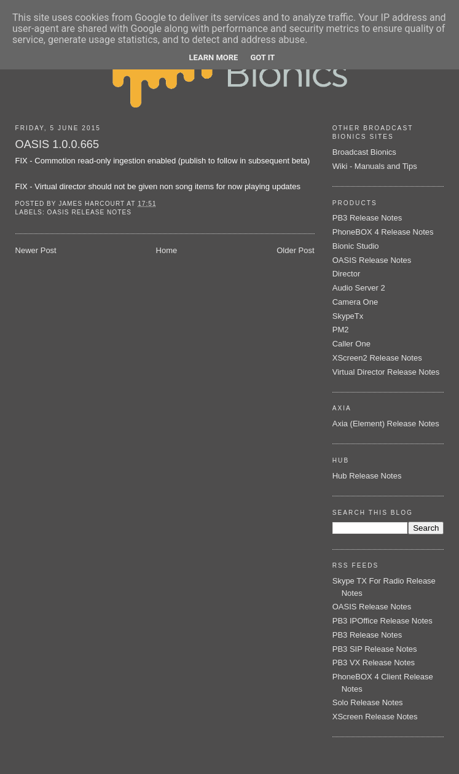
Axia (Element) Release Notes (385, 423)
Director (346, 273)
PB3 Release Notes (367, 217)
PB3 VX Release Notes (373, 662)
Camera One (355, 302)
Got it (262, 57)
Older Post (295, 250)
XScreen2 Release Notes (377, 357)
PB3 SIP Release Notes (374, 649)
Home (167, 250)
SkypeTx (348, 316)
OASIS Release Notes (89, 212)
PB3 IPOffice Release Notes (382, 620)
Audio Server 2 (358, 287)
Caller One (351, 343)
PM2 (340, 329)
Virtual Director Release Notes (386, 372)
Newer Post (36, 250)
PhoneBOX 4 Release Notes (383, 232)
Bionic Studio (355, 246)
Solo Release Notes (367, 702)
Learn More (213, 57)
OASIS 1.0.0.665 (57, 144)
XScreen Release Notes (375, 716)
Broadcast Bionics (364, 152)
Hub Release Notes (367, 475)
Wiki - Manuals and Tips (374, 166)
